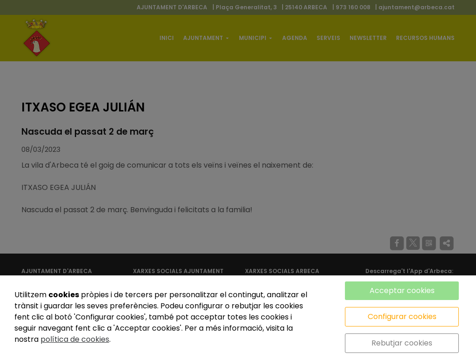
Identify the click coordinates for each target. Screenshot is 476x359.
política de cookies (74, 339)
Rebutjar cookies (401, 343)
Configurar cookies (402, 316)
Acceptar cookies (402, 290)
